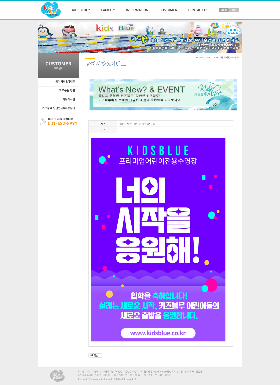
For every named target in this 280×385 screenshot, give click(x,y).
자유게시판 (68, 99)
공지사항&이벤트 (65, 81)
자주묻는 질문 (67, 90)
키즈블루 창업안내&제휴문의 (58, 108)
